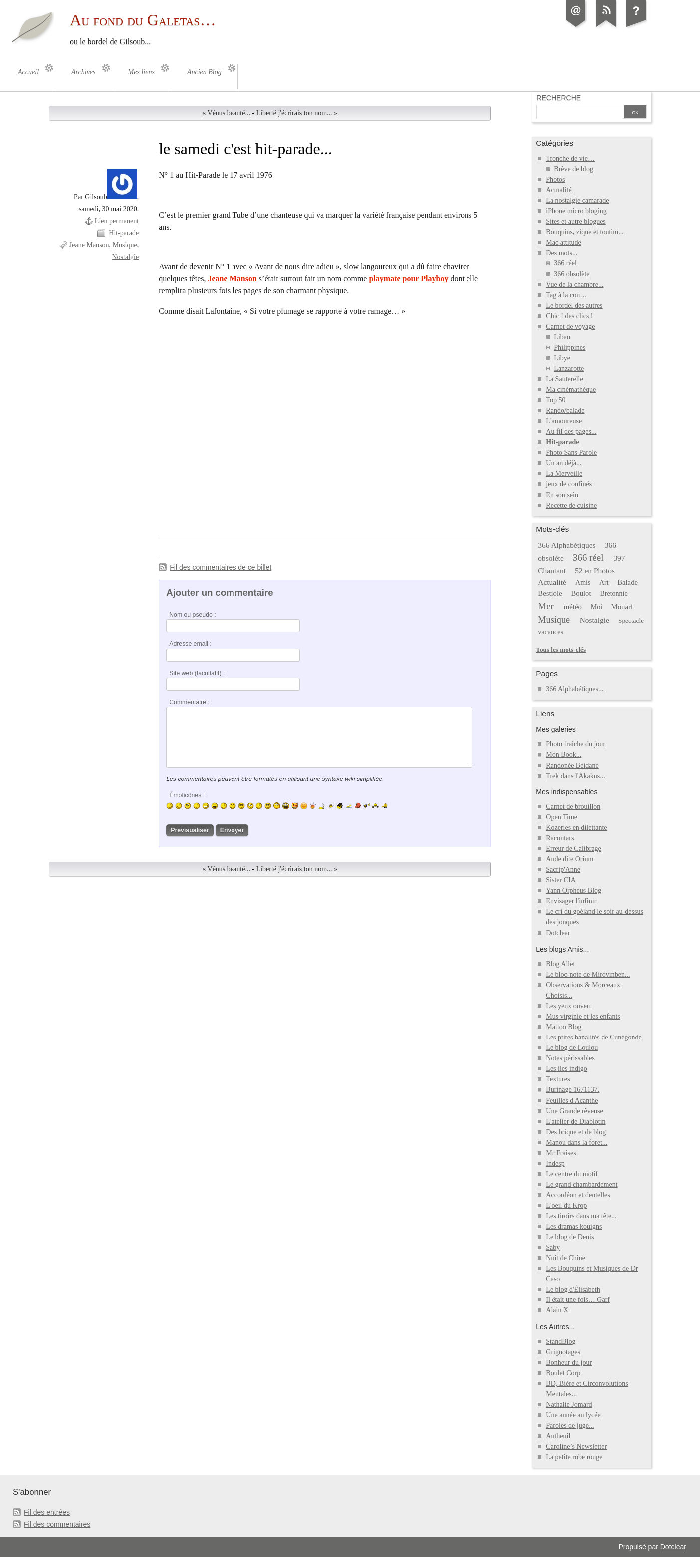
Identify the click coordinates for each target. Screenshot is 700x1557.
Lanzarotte (569, 368)
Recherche (558, 98)
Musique (125, 245)
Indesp (555, 1163)
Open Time (561, 817)
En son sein (562, 495)
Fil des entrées (47, 1512)
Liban (562, 337)
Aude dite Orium (569, 859)
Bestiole (550, 593)
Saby (553, 1247)
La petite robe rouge (574, 1457)
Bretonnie (613, 593)
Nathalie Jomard (569, 1404)
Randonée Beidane (572, 765)
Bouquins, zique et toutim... (584, 232)
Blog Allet (560, 964)
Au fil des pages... (571, 431)
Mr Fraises (561, 1153)
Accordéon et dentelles (578, 1195)
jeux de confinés (569, 484)
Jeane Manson (89, 245)
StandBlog (560, 1341)
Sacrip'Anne (563, 869)
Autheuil (558, 1436)
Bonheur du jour (569, 1362)
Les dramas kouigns (574, 1226)
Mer (546, 606)
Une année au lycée (573, 1415)
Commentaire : (189, 702)
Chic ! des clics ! (569, 316)
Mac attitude (563, 242)
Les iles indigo (566, 1068)
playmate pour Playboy (408, 278)
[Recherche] (579, 112)
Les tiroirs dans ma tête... (581, 1216)
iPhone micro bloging (576, 211)
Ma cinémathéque (571, 389)
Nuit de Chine (565, 1258)
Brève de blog (573, 169)
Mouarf (622, 607)
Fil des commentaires (57, 1524)
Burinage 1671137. (572, 1089)
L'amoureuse (564, 421)
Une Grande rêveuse (574, 1111)
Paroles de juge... (570, 1425)
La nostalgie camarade (577, 200)
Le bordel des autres (574, 305)
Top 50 (555, 400)
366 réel (565, 263)
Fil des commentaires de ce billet (220, 567)
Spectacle (631, 620)
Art (604, 582)
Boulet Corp (563, 1373)
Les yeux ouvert (568, 1006)
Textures (558, 1079)
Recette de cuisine (571, 505)
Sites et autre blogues (576, 221)
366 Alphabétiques (566, 545)
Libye (562, 358)
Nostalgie (125, 256)
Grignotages (563, 1352)
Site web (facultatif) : (197, 673)
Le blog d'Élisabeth (573, 1289)
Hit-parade (124, 233)
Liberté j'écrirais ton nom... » (297, 113)
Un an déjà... (563, 463)
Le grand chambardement (581, 1184)
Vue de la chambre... (574, 284)
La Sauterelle (564, 379)
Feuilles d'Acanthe (572, 1100)
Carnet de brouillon (573, 806)
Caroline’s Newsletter (576, 1446)
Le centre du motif (572, 1174)
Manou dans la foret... (576, 1142)
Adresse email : (190, 643)
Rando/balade (565, 410)
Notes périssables (570, 1058)
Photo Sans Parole (571, 452)
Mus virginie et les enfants (583, 1016)
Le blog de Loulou (572, 1047)
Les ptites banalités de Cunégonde (594, 1037)
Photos (555, 179)
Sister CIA (561, 880)
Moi (596, 607)
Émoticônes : (187, 795)
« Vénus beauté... (226, 113)
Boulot (581, 593)
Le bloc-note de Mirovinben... (588, 974)
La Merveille (564, 473)
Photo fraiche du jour (575, 744)
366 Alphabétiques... (574, 689)
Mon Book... (563, 754)
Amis (582, 582)
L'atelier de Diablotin (575, 1121)
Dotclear (558, 933)
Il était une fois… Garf (578, 1299)
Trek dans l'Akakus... (575, 775)
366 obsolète (571, 274)
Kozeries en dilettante (576, 827)
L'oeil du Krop (566, 1205)
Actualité (558, 190)
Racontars (560, 838)
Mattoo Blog (563, 1027)
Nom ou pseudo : (192, 614)
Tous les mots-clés (561, 649)
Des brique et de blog (576, 1132)
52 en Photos (595, 570)
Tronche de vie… (570, 158)
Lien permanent (117, 221)
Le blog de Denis (570, 1237)
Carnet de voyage (570, 326)
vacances (550, 632)
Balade (627, 582)
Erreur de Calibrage (573, 848)
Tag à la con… (566, 295)
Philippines (569, 347)
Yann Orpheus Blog (573, 890)
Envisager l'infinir (571, 901)
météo (573, 607)
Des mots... (561, 253)
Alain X (557, 1310)
